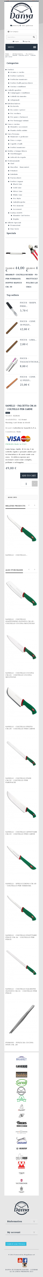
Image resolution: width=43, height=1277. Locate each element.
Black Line (17, 184)
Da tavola (14, 106)
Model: (9, 415)
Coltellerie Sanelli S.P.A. (24, 428)
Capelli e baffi (16, 144)
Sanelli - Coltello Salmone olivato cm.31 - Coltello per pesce (21, 991)
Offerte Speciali (14, 223)
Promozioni (15, 225)
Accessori (17, 209)
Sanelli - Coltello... (16, 555)
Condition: (11, 432)
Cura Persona (13, 134)
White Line (17, 195)
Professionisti (14, 161)
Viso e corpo (15, 140)
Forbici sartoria (17, 76)
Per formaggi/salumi (19, 121)
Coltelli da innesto (18, 96)
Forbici (11, 69)
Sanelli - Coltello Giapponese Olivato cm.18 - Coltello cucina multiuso (20, 621)
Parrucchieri (15, 178)
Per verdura (15, 113)
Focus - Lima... (28, 339)
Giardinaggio (16, 154)
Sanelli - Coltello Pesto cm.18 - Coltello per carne (20, 727)
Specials (11, 233)
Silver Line (17, 191)
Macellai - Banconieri (19, 167)
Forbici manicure (17, 147)
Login (16, 41)
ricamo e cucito (17, 72)
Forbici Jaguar (16, 181)
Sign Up (27, 41)
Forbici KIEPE (16, 213)
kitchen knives (17, 54)
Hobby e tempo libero (17, 151)
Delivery (16, 25)
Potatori (14, 171)
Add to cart (29, 475)
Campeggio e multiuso (20, 93)
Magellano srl (29, 1254)
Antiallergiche (19, 202)
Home (7, 54)
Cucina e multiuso (18, 87)
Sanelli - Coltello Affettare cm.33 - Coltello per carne (21, 833)
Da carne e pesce (17, 110)
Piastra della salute (18, 130)
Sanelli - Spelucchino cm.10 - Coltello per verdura (21, 884)
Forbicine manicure (18, 79)
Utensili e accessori (19, 127)
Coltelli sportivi (14, 90)
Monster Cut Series (21, 215)
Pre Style (17, 198)
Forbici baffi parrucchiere (21, 83)
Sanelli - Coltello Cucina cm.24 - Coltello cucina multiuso (20, 675)
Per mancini (18, 206)
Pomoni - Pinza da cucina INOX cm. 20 (19, 1043)
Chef (12, 163)
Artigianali (14, 100)
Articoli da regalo (18, 157)
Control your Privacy (16, 1244)
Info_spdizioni (27, 25)
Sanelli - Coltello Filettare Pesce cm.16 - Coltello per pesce (21, 937)
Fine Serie (14, 229)
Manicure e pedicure (19, 137)
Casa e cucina (14, 124)
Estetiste (14, 174)
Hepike (16, 219)
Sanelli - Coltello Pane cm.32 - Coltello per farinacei (18, 780)
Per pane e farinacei (19, 117)
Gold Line (17, 188)
